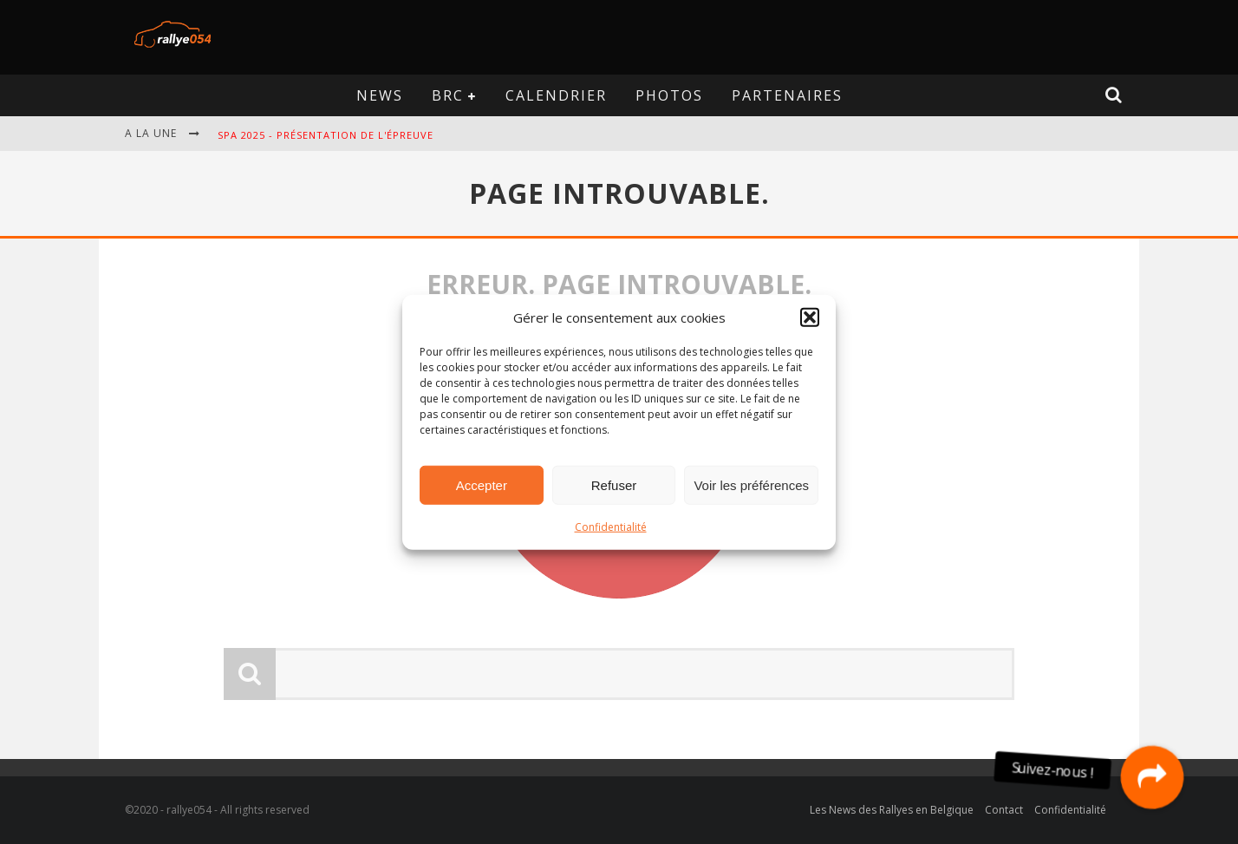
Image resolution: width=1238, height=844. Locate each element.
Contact (1004, 809)
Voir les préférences (751, 484)
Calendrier (556, 95)
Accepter (481, 484)
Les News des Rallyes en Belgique (892, 809)
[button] (809, 317)
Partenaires (787, 95)
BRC (448, 95)
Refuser (614, 484)
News (379, 95)
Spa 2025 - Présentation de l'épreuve (325, 134)
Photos (669, 95)
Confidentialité (611, 527)
